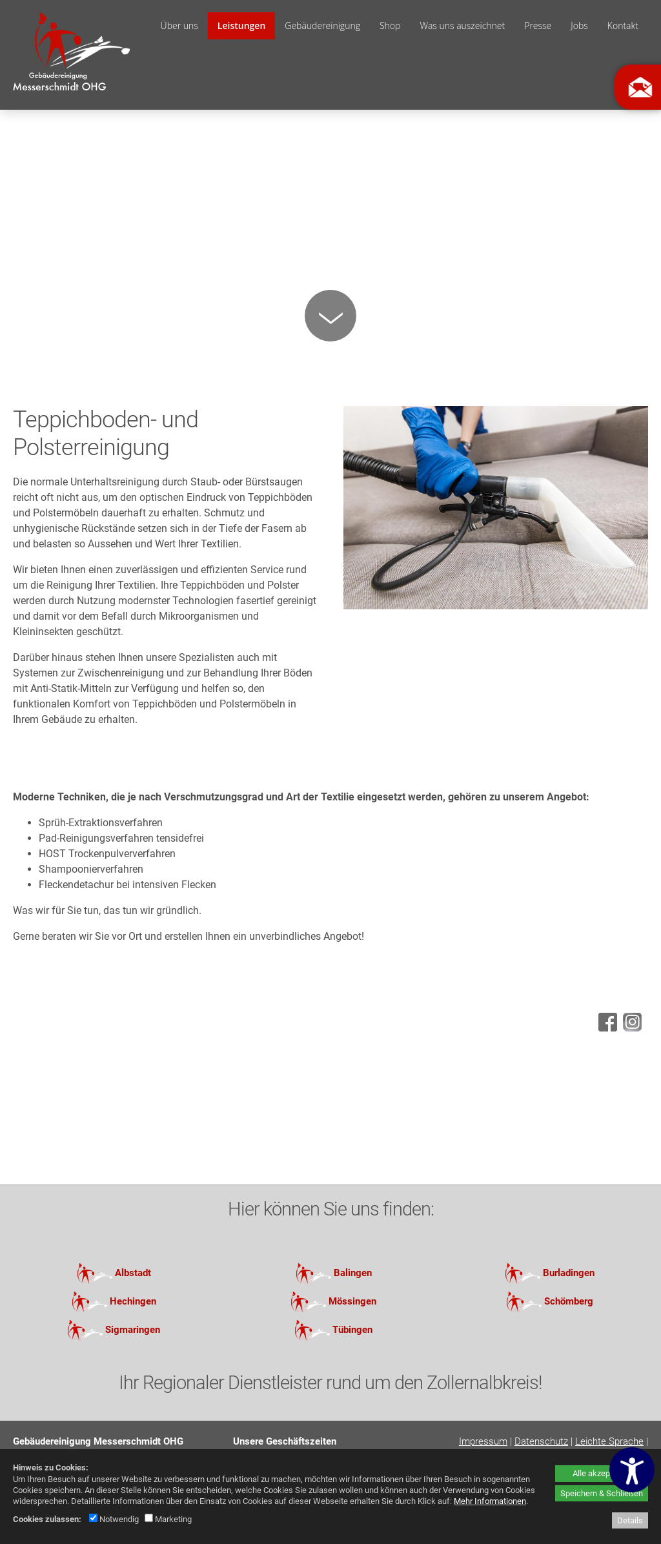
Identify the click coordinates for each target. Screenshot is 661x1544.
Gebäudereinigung (322, 25)
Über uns (179, 25)
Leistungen (241, 25)
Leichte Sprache (609, 1441)
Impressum (483, 1441)
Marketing (168, 1519)
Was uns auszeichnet (462, 25)
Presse (537, 25)
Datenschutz (541, 1441)
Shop (390, 25)
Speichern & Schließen (601, 1493)
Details (630, 1520)
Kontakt (622, 25)
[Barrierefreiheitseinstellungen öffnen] (632, 1469)
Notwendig (114, 1519)
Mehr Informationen (490, 1501)
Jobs (579, 25)
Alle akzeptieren (602, 1473)
